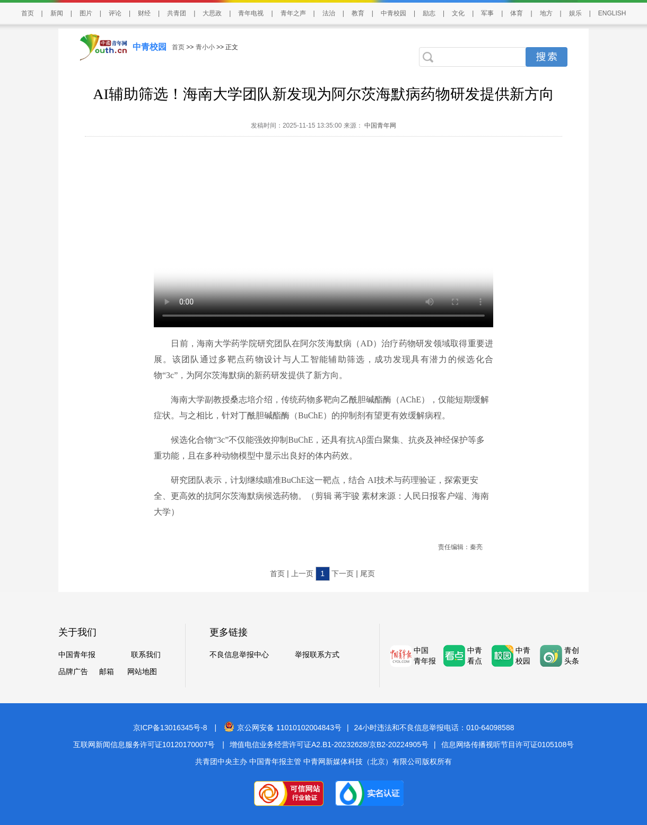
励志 (429, 13)
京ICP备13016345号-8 (170, 727)
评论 (115, 13)
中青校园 (393, 13)
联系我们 (146, 654)
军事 (487, 13)
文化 (458, 13)
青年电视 (251, 13)
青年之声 (293, 13)
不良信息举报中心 (239, 654)
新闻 (56, 13)
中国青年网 (380, 125)
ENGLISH (612, 13)
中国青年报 (76, 654)
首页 (27, 13)
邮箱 (106, 671)
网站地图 (142, 671)
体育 (516, 13)
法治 (328, 13)
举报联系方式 (317, 654)
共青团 (176, 13)
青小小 (205, 47)
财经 (144, 13)
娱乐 (575, 13)
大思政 (212, 13)
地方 (546, 13)
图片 (86, 13)
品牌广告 (73, 671)
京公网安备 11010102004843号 (283, 727)
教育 (358, 13)
